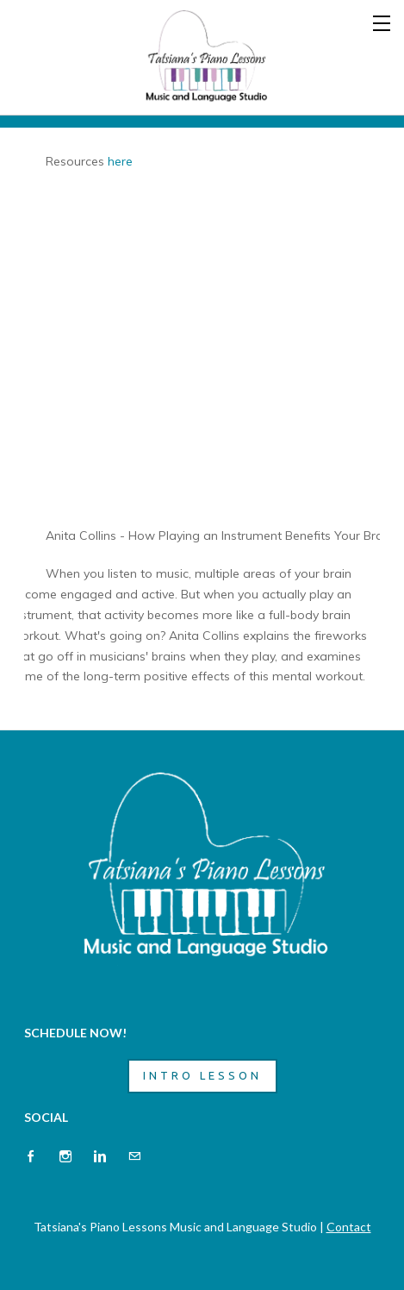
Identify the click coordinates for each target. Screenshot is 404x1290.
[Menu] (382, 21)
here (120, 161)
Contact (348, 1226)
